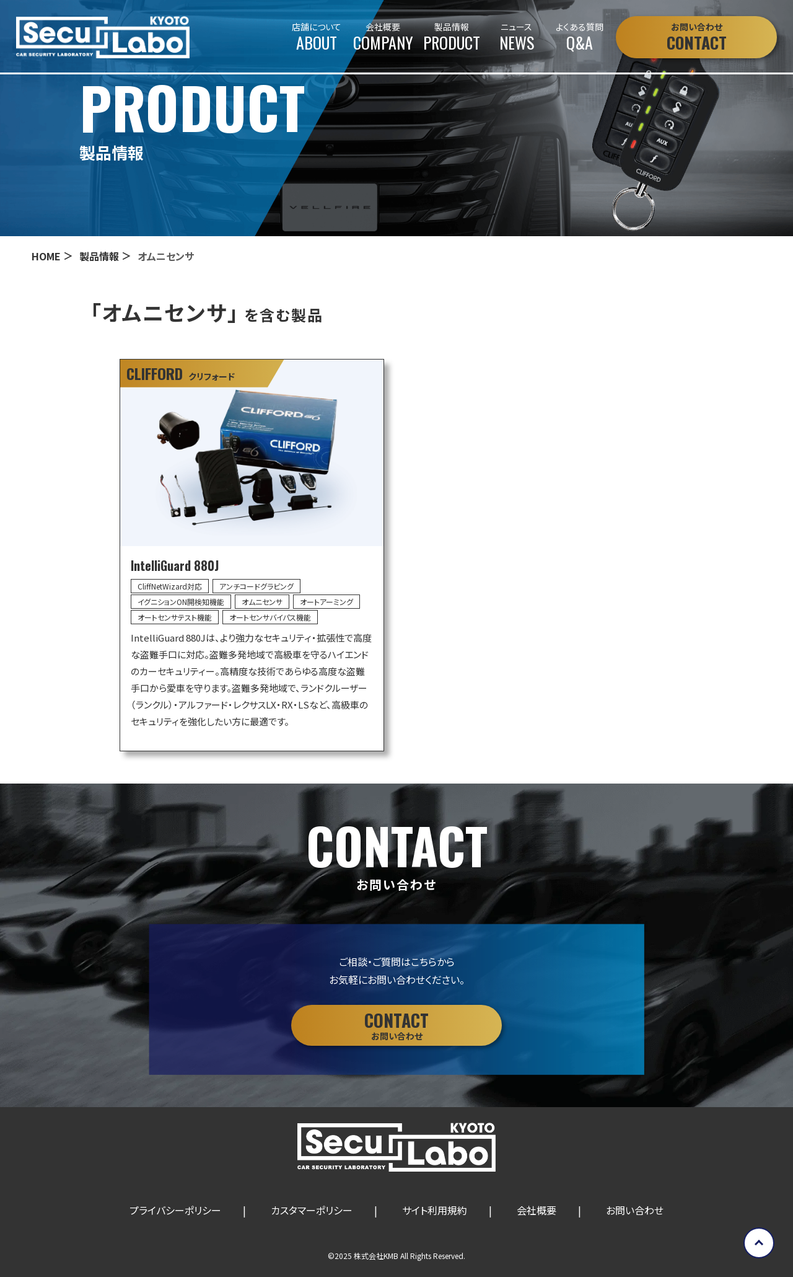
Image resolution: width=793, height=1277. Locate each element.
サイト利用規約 (434, 1210)
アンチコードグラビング (256, 586)
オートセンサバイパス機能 (270, 617)
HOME (46, 256)
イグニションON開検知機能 (181, 601)
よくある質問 (579, 37)
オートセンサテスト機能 (175, 617)
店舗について (316, 37)
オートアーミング (326, 601)
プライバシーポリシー (175, 1210)
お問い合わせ (635, 1210)
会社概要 (383, 37)
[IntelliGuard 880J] (251, 555)
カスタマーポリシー (312, 1210)
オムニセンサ (262, 601)
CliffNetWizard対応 (170, 586)
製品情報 (451, 37)
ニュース (516, 37)
